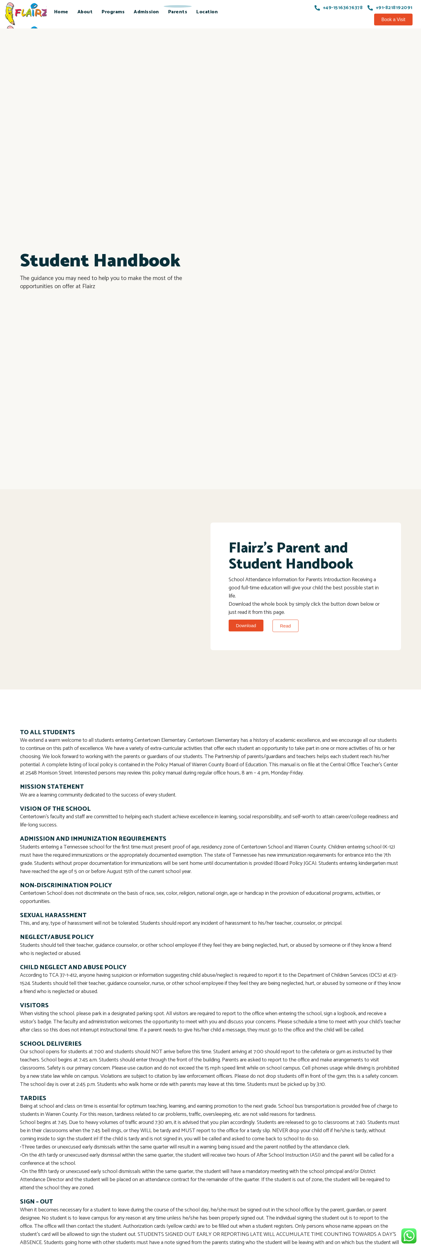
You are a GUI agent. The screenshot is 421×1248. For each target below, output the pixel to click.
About (85, 12)
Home (61, 12)
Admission (146, 12)
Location (207, 12)
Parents (178, 12)
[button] (393, 19)
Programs (113, 12)
